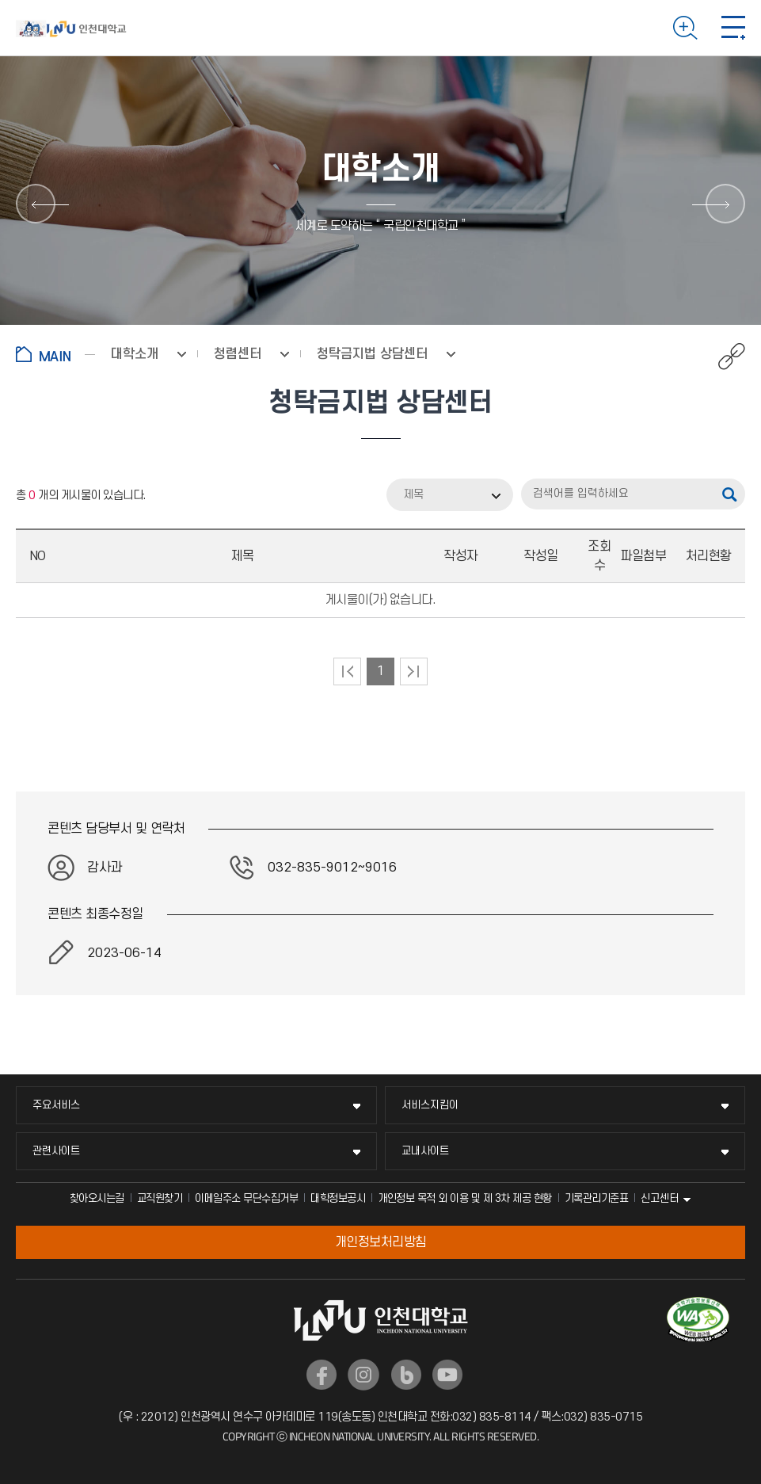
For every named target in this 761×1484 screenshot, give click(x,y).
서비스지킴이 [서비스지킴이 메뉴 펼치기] (430, 1105)
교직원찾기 (160, 1198)
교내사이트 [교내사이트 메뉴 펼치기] (425, 1151)
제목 (413, 495)
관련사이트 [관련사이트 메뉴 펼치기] (56, 1151)
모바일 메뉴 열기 (733, 28)
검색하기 (685, 28)
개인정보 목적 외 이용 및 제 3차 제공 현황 (465, 1198)
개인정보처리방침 (381, 1242)
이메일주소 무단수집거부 (246, 1198)
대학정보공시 (337, 1198)
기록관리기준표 (597, 1198)
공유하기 (723, 356)
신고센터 (660, 1198)
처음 (347, 671)
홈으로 (55, 354)
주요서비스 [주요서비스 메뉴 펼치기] (56, 1105)
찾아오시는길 (97, 1198)
